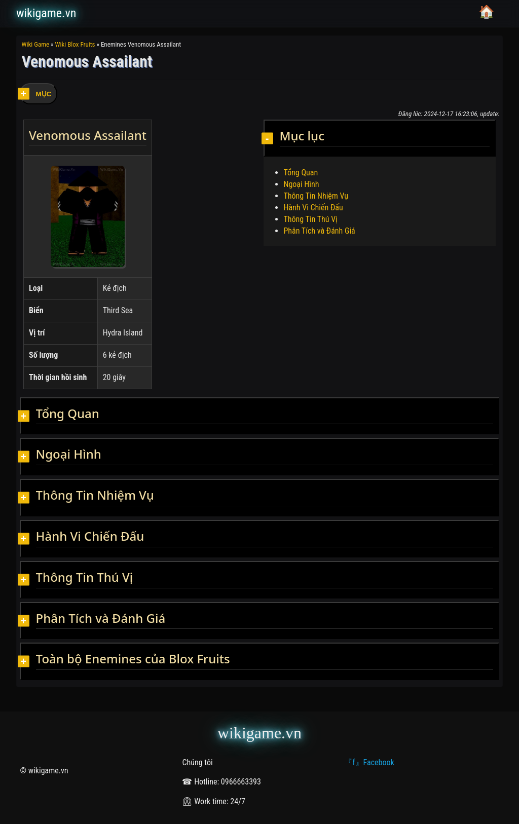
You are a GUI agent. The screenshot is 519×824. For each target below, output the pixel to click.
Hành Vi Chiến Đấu (313, 207)
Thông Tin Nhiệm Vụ (316, 196)
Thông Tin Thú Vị (311, 219)
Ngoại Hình (301, 184)
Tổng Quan (301, 172)
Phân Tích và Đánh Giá (319, 231)
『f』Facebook (369, 762)
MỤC (44, 94)
